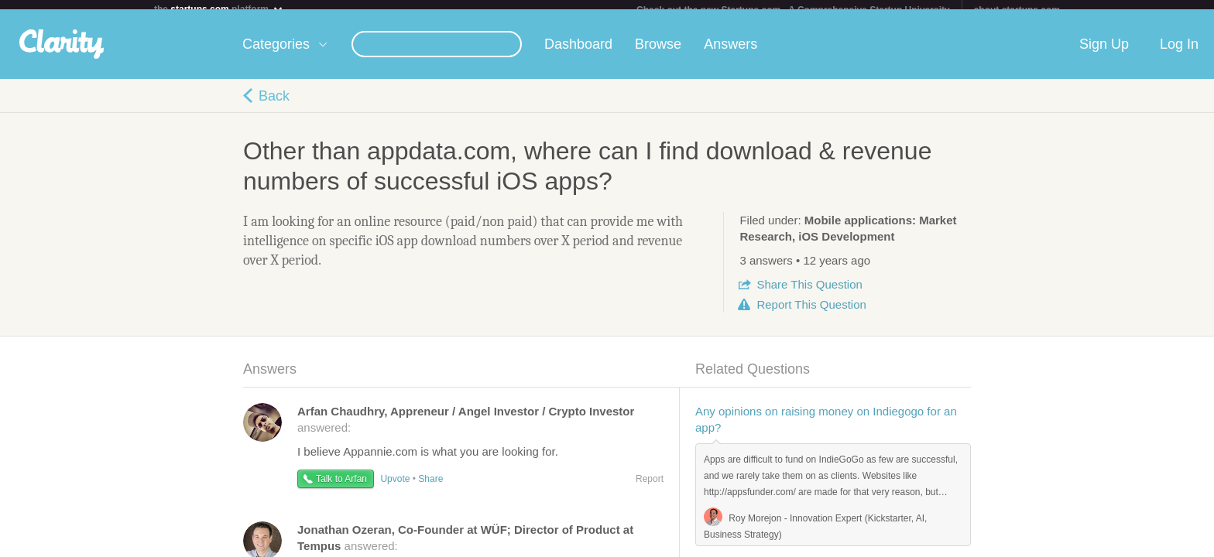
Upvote (395, 488)
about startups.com (1017, 10)
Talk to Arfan (341, 488)
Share (809, 293)
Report (811, 313)
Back (274, 105)
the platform (219, 9)
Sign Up (1104, 53)
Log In (1179, 53)
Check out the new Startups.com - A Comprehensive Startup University (793, 10)
